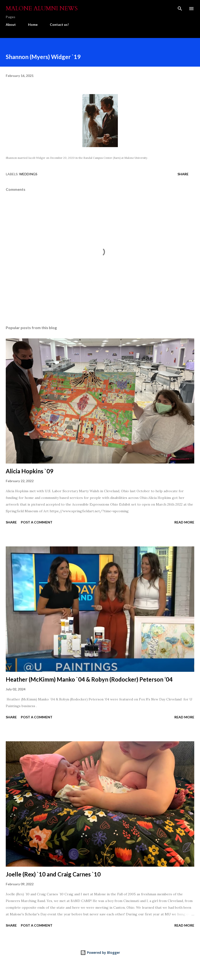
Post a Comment (36, 522)
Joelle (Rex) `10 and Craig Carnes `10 (53, 874)
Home (33, 24)
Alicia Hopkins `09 (29, 471)
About (11, 24)
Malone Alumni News (42, 8)
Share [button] (183, 174)
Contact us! (59, 24)
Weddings (28, 174)
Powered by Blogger (100, 952)
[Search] (180, 8)
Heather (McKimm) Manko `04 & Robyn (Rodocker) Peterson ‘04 (89, 679)
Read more (184, 522)
